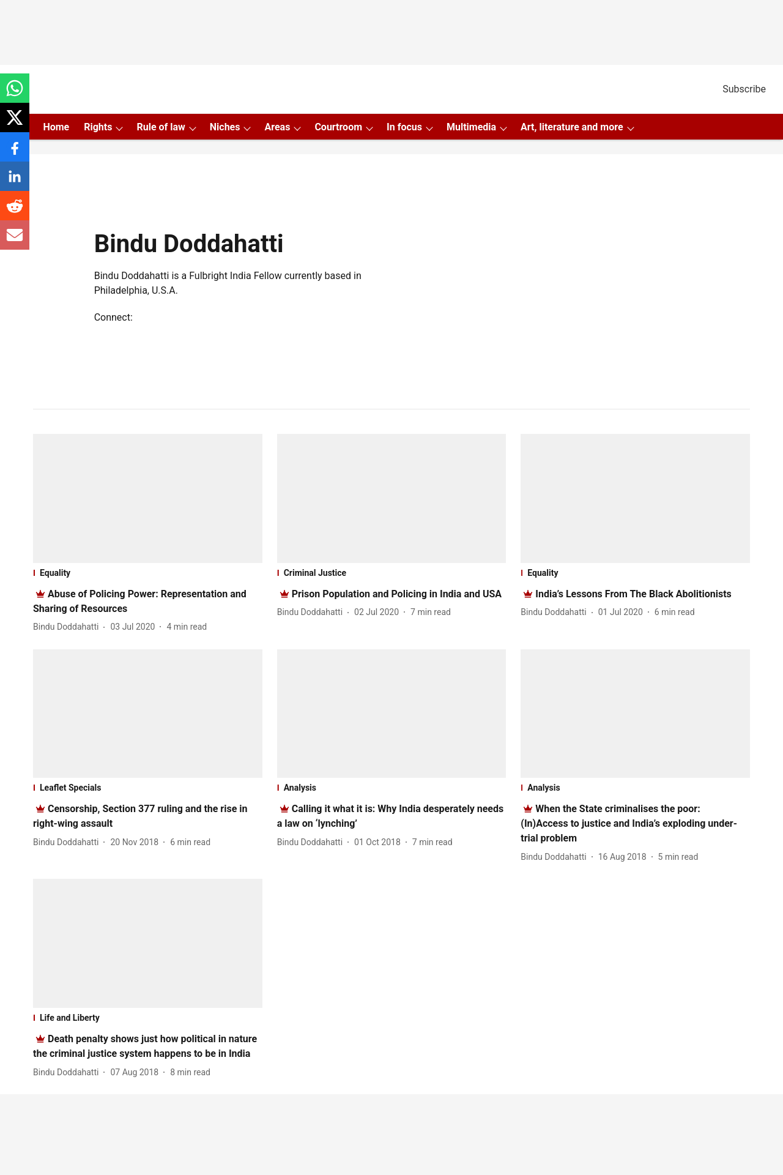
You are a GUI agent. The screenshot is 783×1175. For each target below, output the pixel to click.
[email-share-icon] (14, 241)
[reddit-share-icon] (14, 212)
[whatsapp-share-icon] (14, 94)
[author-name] (68, 627)
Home (56, 127)
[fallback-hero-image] (147, 498)
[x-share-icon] (14, 124)
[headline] (397, 594)
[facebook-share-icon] (14, 153)
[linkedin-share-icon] (14, 182)
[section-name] (147, 573)
